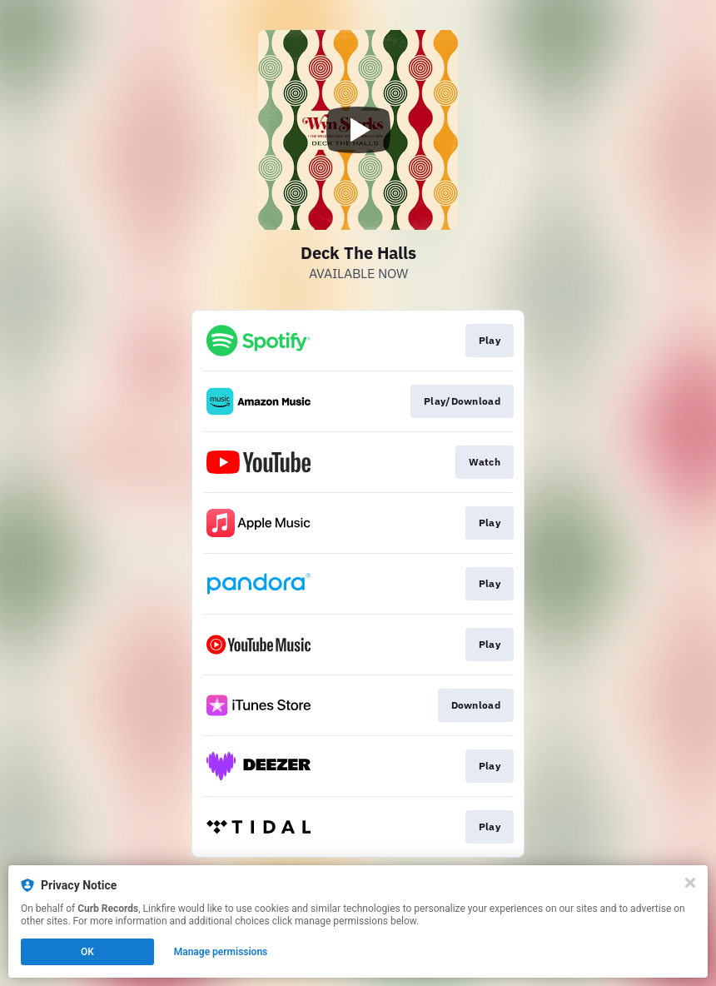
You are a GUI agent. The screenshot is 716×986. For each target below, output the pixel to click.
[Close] (690, 882)
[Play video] (358, 130)
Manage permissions (221, 952)
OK (87, 952)
